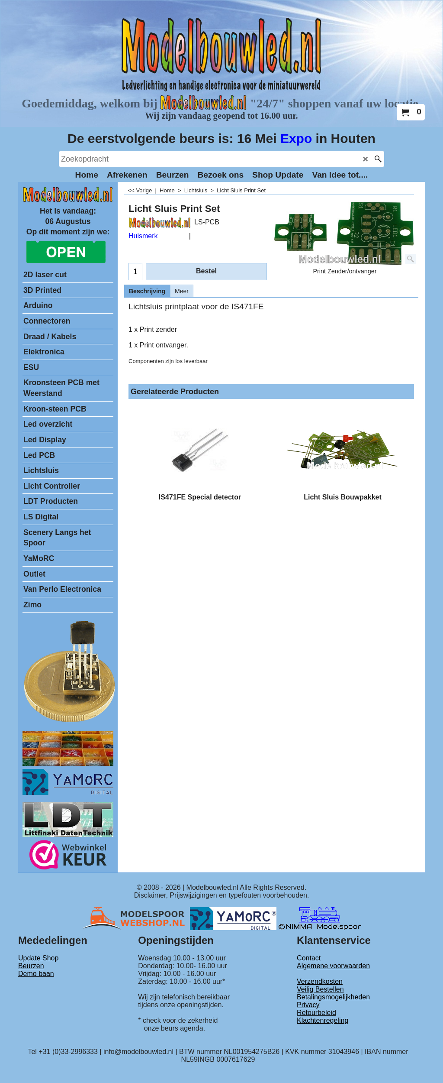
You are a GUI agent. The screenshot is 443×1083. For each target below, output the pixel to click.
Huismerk (143, 236)
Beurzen (31, 966)
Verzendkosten (320, 981)
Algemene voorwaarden (333, 966)
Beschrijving (147, 291)
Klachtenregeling (322, 1020)
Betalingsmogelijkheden (333, 997)
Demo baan (36, 973)
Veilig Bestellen (320, 989)
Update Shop (38, 958)
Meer (182, 291)
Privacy (308, 1004)
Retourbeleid (316, 1012)
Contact (309, 958)
